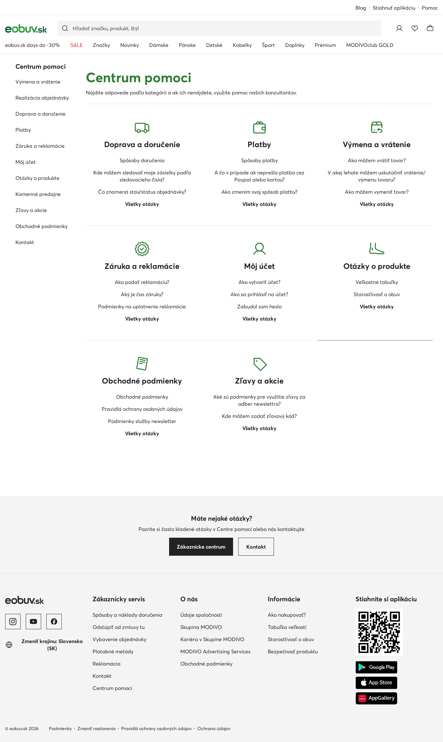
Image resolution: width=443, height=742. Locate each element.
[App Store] (376, 682)
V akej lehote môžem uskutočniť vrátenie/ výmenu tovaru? (377, 176)
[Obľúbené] (414, 28)
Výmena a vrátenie (37, 81)
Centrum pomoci (112, 688)
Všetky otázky (142, 204)
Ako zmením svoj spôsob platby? (259, 192)
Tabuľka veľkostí (287, 627)
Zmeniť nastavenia (96, 728)
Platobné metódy (113, 651)
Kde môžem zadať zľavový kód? (259, 416)
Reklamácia (107, 663)
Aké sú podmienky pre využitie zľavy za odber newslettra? (259, 400)
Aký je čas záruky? (142, 294)
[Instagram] (13, 621)
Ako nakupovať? (287, 615)
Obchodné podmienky (41, 226)
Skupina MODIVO (201, 627)
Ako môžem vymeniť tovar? (377, 192)
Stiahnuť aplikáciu (394, 7)
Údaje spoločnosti (201, 615)
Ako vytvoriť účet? (259, 282)
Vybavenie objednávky (119, 639)
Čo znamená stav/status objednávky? (142, 192)
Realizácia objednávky (42, 97)
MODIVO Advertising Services (215, 651)
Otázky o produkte (37, 178)
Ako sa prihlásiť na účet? (259, 294)
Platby (23, 130)
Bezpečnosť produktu (293, 651)
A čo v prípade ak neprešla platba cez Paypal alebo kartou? (259, 176)
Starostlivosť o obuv (377, 294)
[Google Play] (376, 667)
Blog (361, 7)
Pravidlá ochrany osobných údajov (142, 409)
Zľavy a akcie (31, 210)
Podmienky (60, 728)
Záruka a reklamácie (40, 146)
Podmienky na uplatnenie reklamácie (142, 306)
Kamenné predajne (38, 194)
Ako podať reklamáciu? (142, 282)
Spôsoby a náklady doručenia (127, 615)
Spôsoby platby (259, 160)
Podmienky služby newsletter (142, 421)
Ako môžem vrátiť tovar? (377, 160)
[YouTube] (33, 621)
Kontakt (24, 242)
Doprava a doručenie (40, 113)
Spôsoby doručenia (142, 160)
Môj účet (25, 162)
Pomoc (430, 7)
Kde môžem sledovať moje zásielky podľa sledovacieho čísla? (142, 176)
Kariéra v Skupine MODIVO (212, 639)
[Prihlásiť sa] (399, 28)
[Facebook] (54, 621)
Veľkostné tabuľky (377, 282)
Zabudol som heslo (259, 306)
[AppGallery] (376, 698)
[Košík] (430, 28)
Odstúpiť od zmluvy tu (119, 627)
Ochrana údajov (214, 728)
